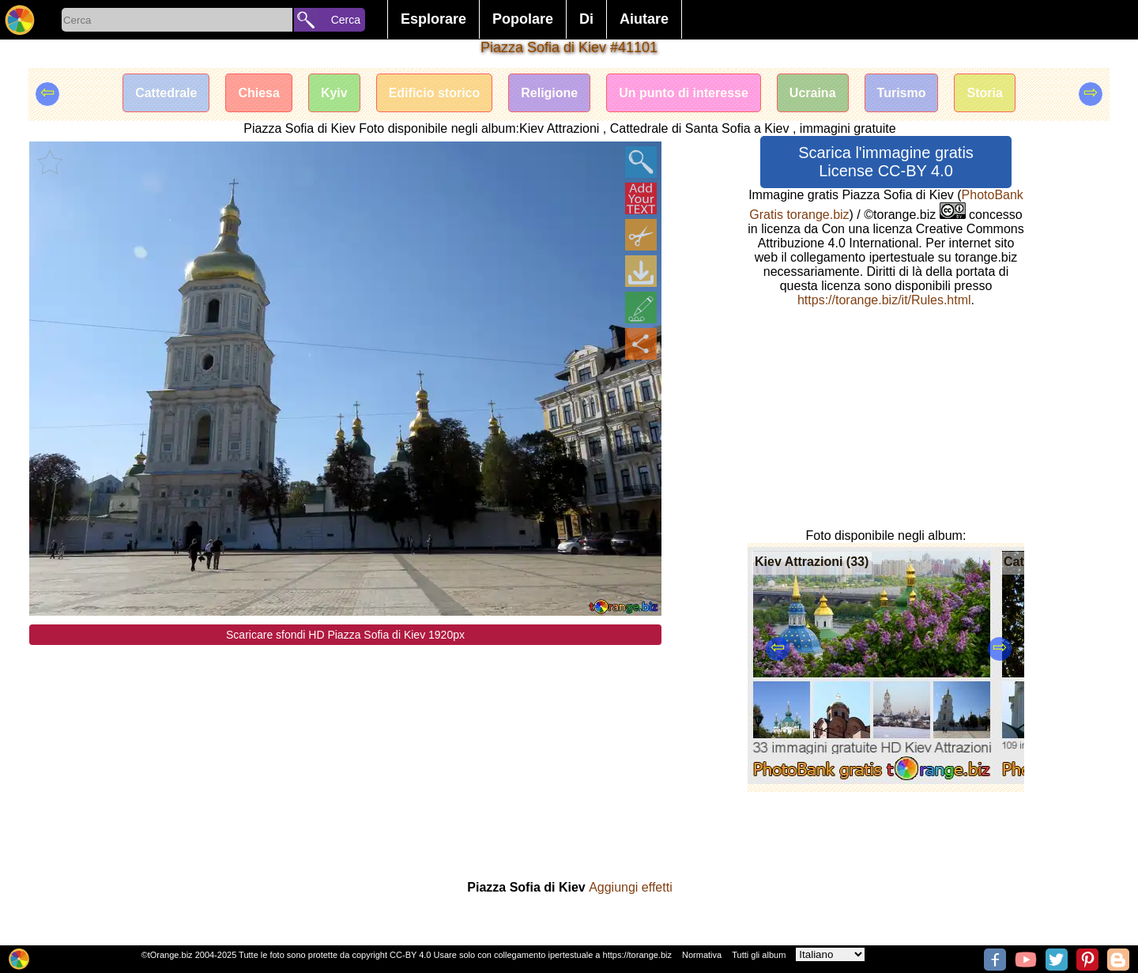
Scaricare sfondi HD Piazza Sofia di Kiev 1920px (345, 634)
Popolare (522, 19)
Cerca (345, 19)
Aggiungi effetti (631, 887)
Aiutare (644, 19)
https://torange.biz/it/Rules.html (884, 300)
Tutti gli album (759, 955)
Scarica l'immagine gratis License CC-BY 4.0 (886, 161)
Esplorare (433, 19)
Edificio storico (434, 93)
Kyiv (334, 93)
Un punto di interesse (683, 93)
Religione (549, 93)
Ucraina (812, 93)
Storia (984, 93)
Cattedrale (166, 93)
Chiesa (258, 93)
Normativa (702, 955)
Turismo (901, 93)
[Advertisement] (345, 755)
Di (586, 19)
